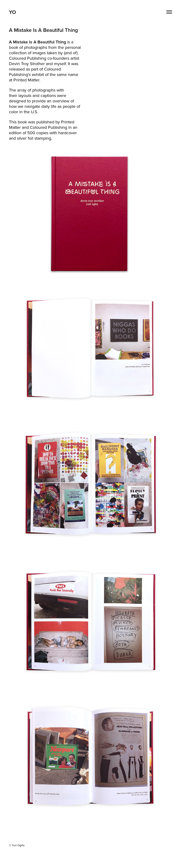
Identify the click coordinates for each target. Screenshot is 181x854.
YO (12, 12)
